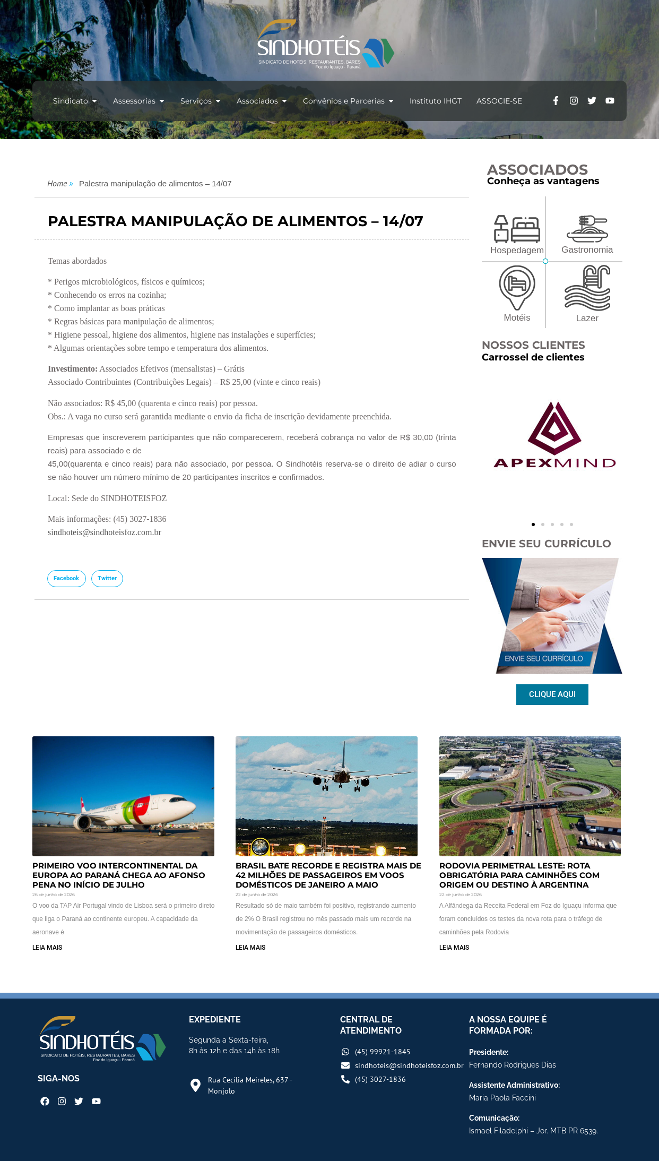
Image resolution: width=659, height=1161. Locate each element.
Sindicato (75, 101)
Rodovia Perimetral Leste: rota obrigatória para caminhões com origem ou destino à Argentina (519, 875)
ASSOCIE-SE (499, 101)
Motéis (517, 318)
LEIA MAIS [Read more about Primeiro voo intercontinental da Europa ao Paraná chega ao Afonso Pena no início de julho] (47, 947)
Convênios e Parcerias (349, 101)
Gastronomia (587, 250)
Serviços (201, 101)
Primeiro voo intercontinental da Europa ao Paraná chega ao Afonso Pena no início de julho (118, 875)
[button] (66, 578)
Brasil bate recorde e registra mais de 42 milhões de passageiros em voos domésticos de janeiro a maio (328, 875)
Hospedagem (517, 250)
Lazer (587, 318)
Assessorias (139, 101)
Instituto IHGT (436, 101)
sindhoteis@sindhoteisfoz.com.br (104, 532)
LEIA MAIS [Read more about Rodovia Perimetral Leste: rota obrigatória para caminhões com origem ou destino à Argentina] (454, 947)
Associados (262, 101)
